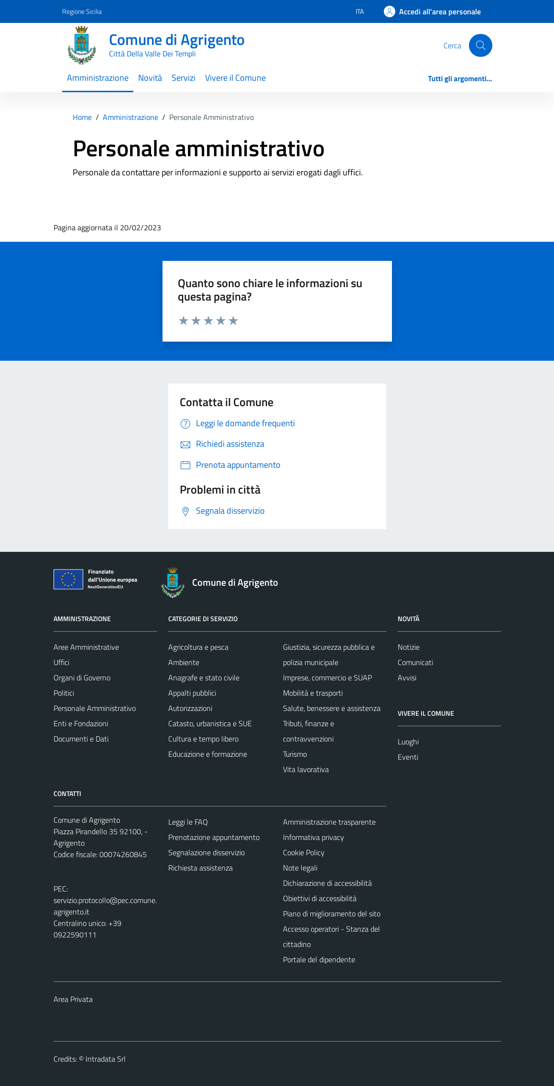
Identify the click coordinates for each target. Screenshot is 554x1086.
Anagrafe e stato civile (203, 677)
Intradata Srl (106, 1058)
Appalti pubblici (192, 693)
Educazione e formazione (207, 754)
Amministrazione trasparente (329, 822)
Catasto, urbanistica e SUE (210, 723)
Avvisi (407, 677)
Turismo (295, 754)
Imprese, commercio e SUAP (327, 677)
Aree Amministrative (86, 647)
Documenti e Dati (81, 738)
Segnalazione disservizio (206, 852)
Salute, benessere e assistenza (331, 708)
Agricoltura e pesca (198, 647)
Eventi (408, 757)
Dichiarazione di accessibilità (327, 883)
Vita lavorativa (306, 769)
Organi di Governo (82, 677)
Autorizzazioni (190, 708)
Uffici (61, 662)
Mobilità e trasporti (313, 693)
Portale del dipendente (319, 959)
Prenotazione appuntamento (214, 837)
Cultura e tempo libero (203, 738)
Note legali (300, 867)
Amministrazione (98, 77)
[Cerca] (480, 45)
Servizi (184, 77)
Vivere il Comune (235, 77)
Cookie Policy (304, 852)
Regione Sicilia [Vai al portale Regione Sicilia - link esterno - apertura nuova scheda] (82, 11)
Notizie (409, 647)
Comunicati (415, 662)
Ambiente (183, 662)
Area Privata (73, 999)
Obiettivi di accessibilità (320, 898)
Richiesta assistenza (200, 867)
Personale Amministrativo (95, 708)
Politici (64, 693)
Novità (150, 77)
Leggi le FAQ (188, 822)
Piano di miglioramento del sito (331, 913)
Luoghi (408, 741)
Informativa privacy (313, 837)
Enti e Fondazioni (81, 723)
